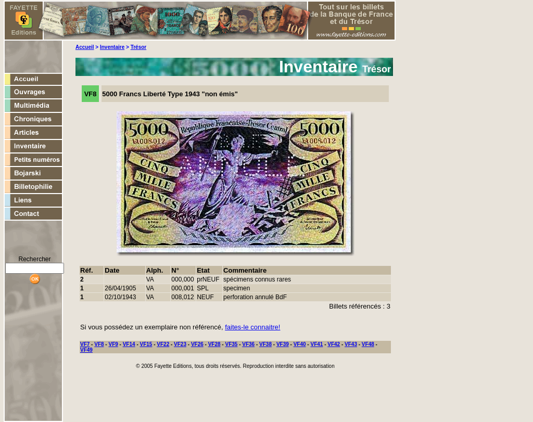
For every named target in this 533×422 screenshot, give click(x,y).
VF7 (85, 344)
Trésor (139, 47)
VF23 (180, 344)
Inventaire (112, 47)
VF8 (99, 344)
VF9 (113, 344)
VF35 (231, 344)
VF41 (316, 344)
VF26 (197, 344)
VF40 (300, 344)
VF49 (86, 350)
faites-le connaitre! (252, 327)
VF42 (333, 344)
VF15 (146, 344)
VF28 (214, 344)
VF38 (265, 344)
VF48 (368, 344)
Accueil (84, 47)
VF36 (248, 344)
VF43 (351, 344)
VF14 (129, 344)
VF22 (163, 344)
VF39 (282, 344)
